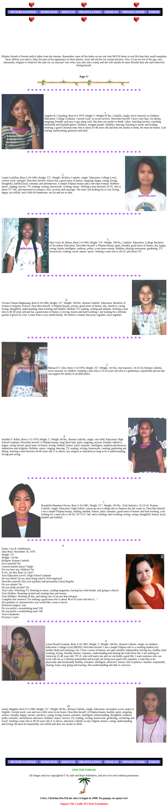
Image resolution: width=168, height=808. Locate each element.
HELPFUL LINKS (89, 11)
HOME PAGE (49, 11)
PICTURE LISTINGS (23, 11)
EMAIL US (111, 11)
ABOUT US (68, 11)
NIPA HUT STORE (134, 11)
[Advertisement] (84, 30)
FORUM (154, 11)
